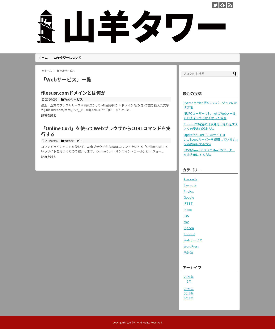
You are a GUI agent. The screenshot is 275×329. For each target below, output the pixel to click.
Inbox (188, 209)
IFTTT (188, 203)
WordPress (191, 246)
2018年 (189, 298)
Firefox (189, 191)
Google (189, 197)
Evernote (190, 185)
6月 (189, 281)
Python (189, 228)
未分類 (188, 252)
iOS (186, 215)
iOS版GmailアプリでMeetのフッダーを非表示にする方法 (209, 152)
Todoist (189, 234)
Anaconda (190, 179)
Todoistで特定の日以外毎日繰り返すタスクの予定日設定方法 (211, 126)
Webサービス (193, 240)
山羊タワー (133, 322)
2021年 (189, 276)
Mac (186, 221)
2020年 (189, 289)
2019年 (189, 293)
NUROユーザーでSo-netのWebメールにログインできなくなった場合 (210, 115)
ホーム (43, 57)
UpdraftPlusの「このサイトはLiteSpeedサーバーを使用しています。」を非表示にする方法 (211, 139)
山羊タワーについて (67, 57)
